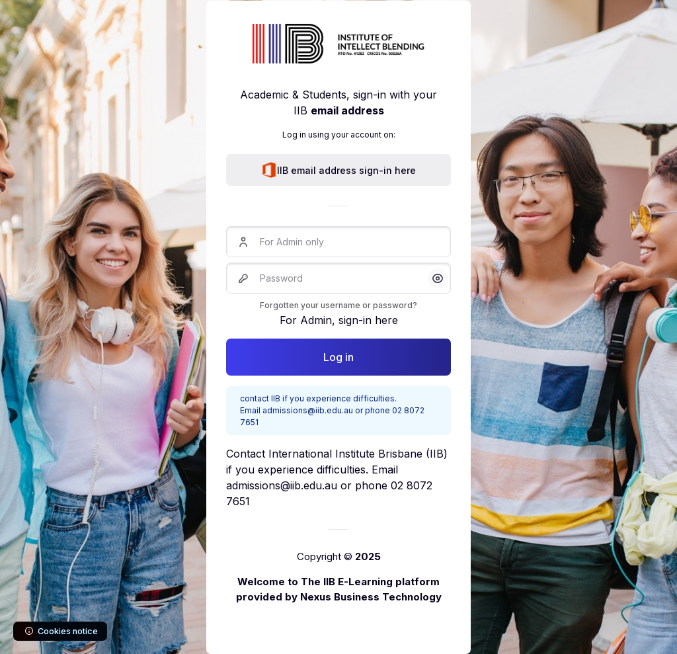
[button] (438, 278)
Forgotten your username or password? (338, 305)
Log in (338, 357)
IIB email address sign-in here (338, 170)
